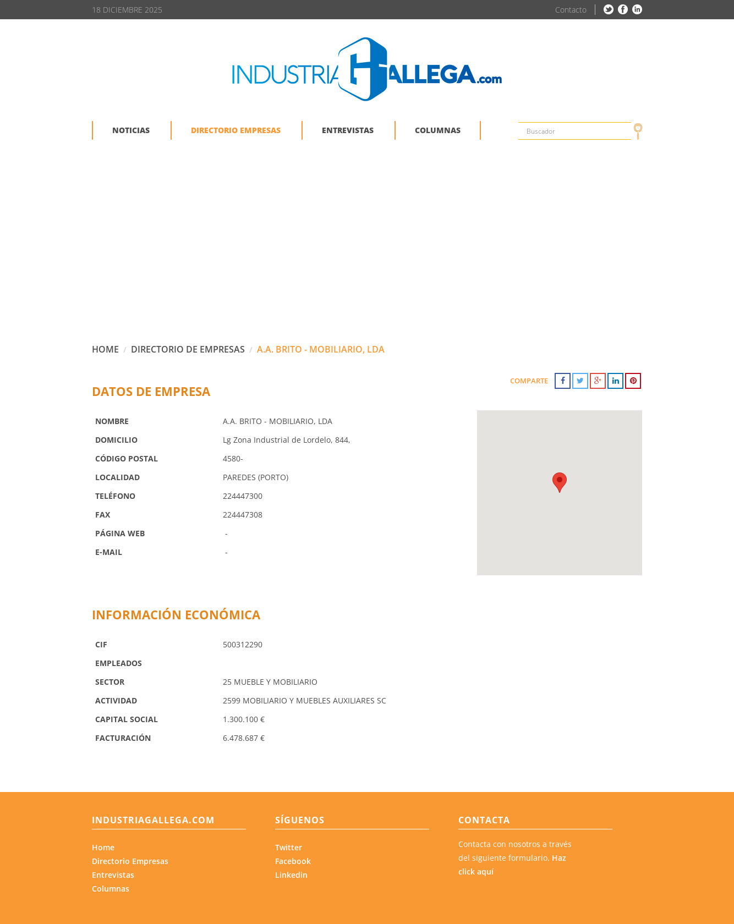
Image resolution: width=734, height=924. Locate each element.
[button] (559, 482)
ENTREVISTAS (348, 130)
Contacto (571, 9)
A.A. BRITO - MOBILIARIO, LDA (321, 349)
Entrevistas (113, 875)
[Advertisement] (367, 250)
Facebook (293, 861)
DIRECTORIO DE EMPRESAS (188, 349)
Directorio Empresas (130, 861)
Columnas (110, 888)
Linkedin (291, 875)
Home (103, 847)
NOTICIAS (131, 130)
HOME (105, 349)
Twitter (288, 847)
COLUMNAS (438, 130)
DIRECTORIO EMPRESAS (236, 130)
